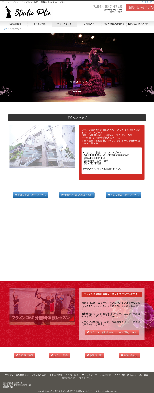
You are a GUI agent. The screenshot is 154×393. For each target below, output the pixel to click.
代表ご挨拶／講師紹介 (114, 24)
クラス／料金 (40, 24)
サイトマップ (146, 2)
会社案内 (144, 375)
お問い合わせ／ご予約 (139, 24)
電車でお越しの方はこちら (77, 195)
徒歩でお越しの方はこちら (123, 195)
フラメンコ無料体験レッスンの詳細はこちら (112, 332)
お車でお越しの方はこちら (30, 195)
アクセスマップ (64, 24)
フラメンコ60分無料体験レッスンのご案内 (25, 375)
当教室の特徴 (15, 24)
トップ (4, 29)
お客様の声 (89, 24)
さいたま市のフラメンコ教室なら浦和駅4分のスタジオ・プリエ (74, 391)
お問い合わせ (129, 355)
